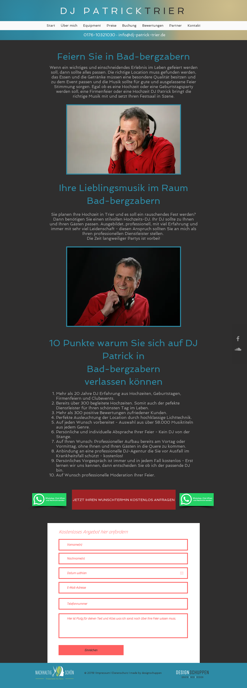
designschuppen (152, 672)
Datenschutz (120, 672)
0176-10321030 (98, 34)
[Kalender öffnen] (181, 573)
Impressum (103, 672)
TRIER (165, 10)
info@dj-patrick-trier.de (141, 34)
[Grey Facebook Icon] (238, 338)
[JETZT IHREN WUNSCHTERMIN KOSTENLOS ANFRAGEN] (124, 500)
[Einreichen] (91, 650)
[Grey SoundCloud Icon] (238, 349)
